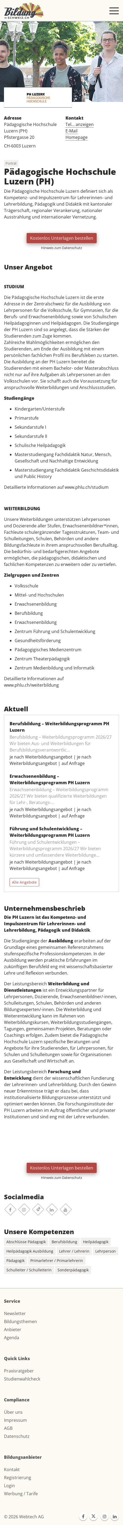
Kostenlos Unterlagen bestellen (61, 238)
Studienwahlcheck (22, 1379)
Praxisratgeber (19, 1371)
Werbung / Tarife (21, 1494)
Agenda (11, 1338)
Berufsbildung (64, 1241)
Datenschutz (17, 1436)
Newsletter (15, 1313)
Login (9, 1486)
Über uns (13, 1412)
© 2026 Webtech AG (24, 1517)
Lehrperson (105, 1251)
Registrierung (17, 1477)
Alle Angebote (24, 882)
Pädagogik (15, 1260)
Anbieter (12, 1329)
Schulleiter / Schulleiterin (29, 1269)
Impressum (15, 1420)
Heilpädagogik (95, 1241)
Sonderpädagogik (73, 1269)
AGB (8, 1428)
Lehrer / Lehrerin (74, 1251)
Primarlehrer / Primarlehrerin (56, 1260)
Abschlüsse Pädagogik (26, 1241)
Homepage (76, 137)
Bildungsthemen (20, 1321)
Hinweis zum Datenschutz (61, 247)
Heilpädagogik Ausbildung (29, 1251)
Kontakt (12, 1469)
